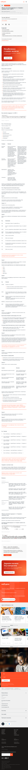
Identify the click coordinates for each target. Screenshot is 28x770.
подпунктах (12, 346)
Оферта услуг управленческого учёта (6, 767)
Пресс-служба (16, 729)
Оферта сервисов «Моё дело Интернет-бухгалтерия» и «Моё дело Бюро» (11, 764)
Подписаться (6, 680)
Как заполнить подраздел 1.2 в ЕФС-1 (7, 31)
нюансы (15, 315)
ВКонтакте (2, 24)
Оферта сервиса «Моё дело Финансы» (6, 766)
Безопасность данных (4, 763)
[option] (7, 615)
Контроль (3, 34)
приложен (15, 216)
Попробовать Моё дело (5, 40)
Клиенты (15, 733)
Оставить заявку (19, 460)
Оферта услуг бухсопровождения (6, 765)
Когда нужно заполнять (5, 29)
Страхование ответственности (5, 762)
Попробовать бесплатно (9, 572)
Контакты (3, 732)
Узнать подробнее (4, 20)
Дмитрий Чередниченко (7, 11)
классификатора (10, 277)
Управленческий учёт (5, 703)
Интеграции (3, 698)
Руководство (3, 733)
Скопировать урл (9, 24)
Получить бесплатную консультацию (9, 599)
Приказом (3, 65)
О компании (3, 729)
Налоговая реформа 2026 (5, 707)
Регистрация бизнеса (5, 705)
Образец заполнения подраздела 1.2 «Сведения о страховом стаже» (12, 35)
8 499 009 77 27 (4, 739)
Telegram (5, 24)
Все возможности (4, 697)
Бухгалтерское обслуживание (6, 700)
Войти (24, 2)
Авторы (15, 732)
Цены (2, 696)
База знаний (4, 714)
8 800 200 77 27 (16, 739)
